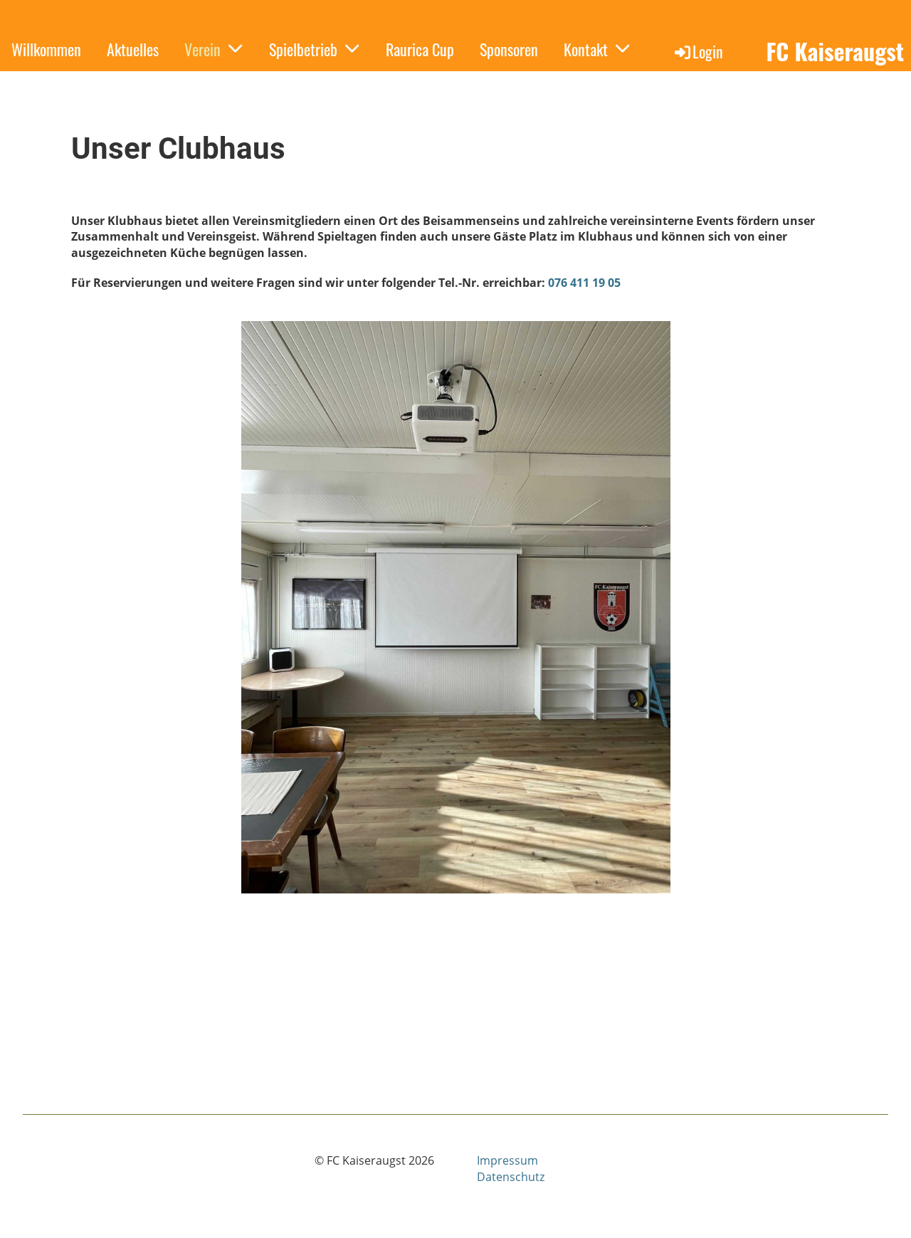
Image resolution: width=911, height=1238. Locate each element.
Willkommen (46, 49)
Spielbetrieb (314, 49)
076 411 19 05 (584, 282)
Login (698, 51)
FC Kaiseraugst (835, 52)
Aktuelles (133, 49)
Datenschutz (510, 1177)
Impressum (507, 1160)
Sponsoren (509, 49)
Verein (213, 49)
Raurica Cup (420, 49)
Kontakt (597, 49)
